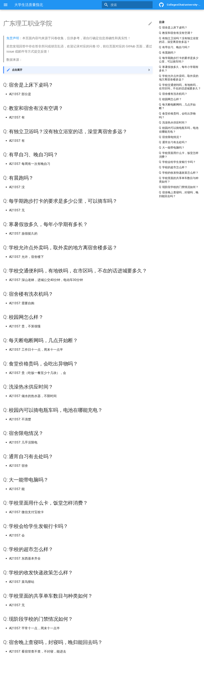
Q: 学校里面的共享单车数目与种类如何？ (178, 179)
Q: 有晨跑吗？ (167, 52)
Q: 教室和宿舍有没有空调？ (176, 32)
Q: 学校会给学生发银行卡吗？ (177, 161)
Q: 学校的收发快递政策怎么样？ (178, 172)
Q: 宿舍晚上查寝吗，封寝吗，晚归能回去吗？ (178, 194)
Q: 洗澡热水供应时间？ (173, 122)
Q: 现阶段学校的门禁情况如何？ (178, 187)
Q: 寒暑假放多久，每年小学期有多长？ (178, 68)
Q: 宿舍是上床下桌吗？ (173, 27)
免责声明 (12, 38)
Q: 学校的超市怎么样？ (173, 167)
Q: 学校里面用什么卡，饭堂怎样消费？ (178, 154)
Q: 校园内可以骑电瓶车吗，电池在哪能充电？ (178, 129)
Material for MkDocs (27, 685)
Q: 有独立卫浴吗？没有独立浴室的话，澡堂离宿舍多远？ (178, 40)
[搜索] (129, 4)
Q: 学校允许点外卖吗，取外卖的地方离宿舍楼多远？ (178, 77)
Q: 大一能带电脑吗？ (171, 147)
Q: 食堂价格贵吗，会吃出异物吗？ (177, 115)
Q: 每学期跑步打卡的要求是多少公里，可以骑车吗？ (178, 59)
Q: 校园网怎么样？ (170, 99)
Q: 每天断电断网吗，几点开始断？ (177, 106)
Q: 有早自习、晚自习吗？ (174, 47)
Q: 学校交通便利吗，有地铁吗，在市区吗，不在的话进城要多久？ (180, 86)
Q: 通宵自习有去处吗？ (173, 142)
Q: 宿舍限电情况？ (170, 137)
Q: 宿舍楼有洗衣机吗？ (173, 93)
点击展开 (17, 69)
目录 (162, 22)
